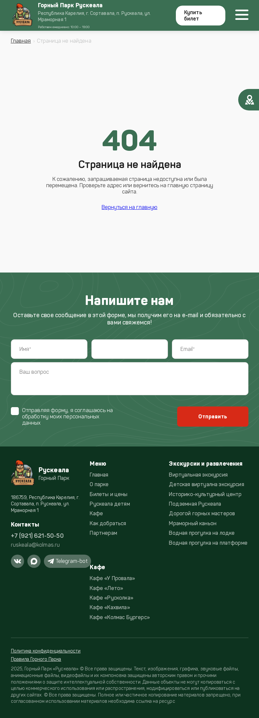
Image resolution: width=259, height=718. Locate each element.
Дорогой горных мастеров (202, 513)
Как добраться (108, 523)
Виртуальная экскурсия (198, 475)
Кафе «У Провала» (112, 578)
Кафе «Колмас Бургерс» (119, 617)
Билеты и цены (108, 494)
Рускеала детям (110, 504)
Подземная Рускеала (195, 504)
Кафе (96, 513)
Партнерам (103, 533)
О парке (99, 484)
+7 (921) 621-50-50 (37, 535)
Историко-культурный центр (205, 494)
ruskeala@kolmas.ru (35, 545)
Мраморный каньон (192, 523)
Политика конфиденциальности (46, 651)
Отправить (212, 416)
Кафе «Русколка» (111, 598)
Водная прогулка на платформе (208, 543)
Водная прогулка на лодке (202, 533)
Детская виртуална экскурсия (206, 484)
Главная (21, 41)
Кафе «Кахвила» (110, 607)
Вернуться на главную (129, 207)
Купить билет (193, 15)
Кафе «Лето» (106, 588)
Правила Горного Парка (36, 659)
